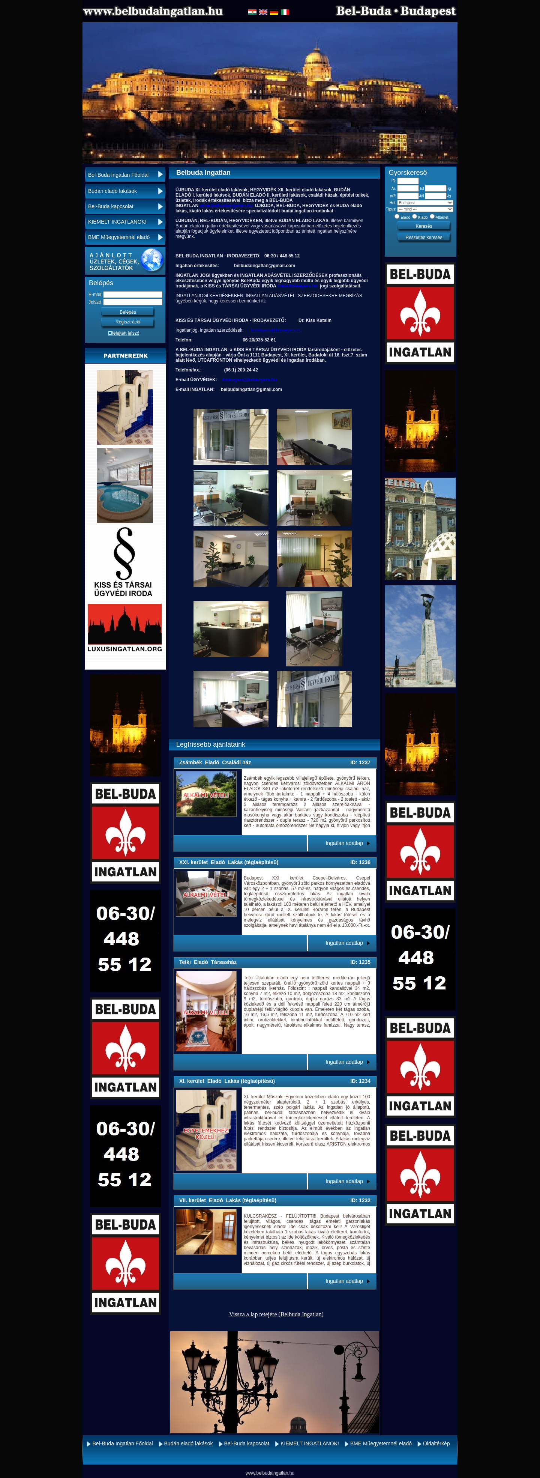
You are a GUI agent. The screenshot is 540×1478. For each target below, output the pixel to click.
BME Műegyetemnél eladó (119, 237)
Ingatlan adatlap (344, 843)
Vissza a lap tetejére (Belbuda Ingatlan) (276, 1314)
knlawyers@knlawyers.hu (276, 330)
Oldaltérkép (436, 1443)
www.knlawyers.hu (298, 286)
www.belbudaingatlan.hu (226, 205)
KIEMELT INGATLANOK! (117, 222)
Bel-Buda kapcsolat (111, 206)
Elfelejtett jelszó (123, 333)
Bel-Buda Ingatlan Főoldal (118, 175)
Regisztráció (128, 322)
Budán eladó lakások (112, 191)
